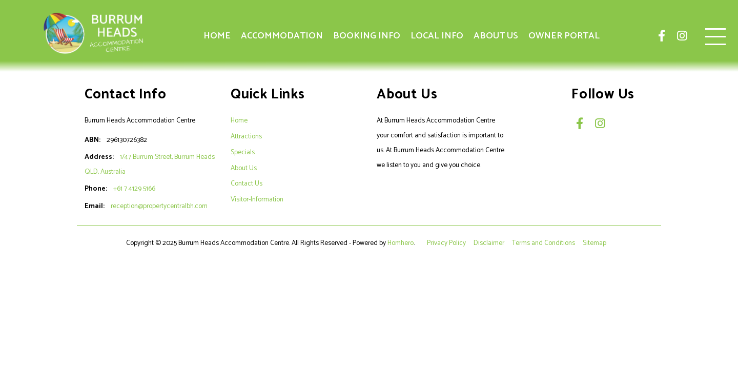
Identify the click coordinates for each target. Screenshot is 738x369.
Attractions (246, 136)
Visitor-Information (257, 199)
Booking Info (366, 36)
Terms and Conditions (544, 243)
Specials (243, 152)
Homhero (400, 243)
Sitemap (595, 243)
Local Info (437, 36)
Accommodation (282, 36)
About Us (496, 36)
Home (217, 36)
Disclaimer (490, 243)
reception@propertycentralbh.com (159, 206)
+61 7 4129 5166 (134, 188)
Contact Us (246, 183)
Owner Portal (564, 36)
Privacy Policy (447, 243)
